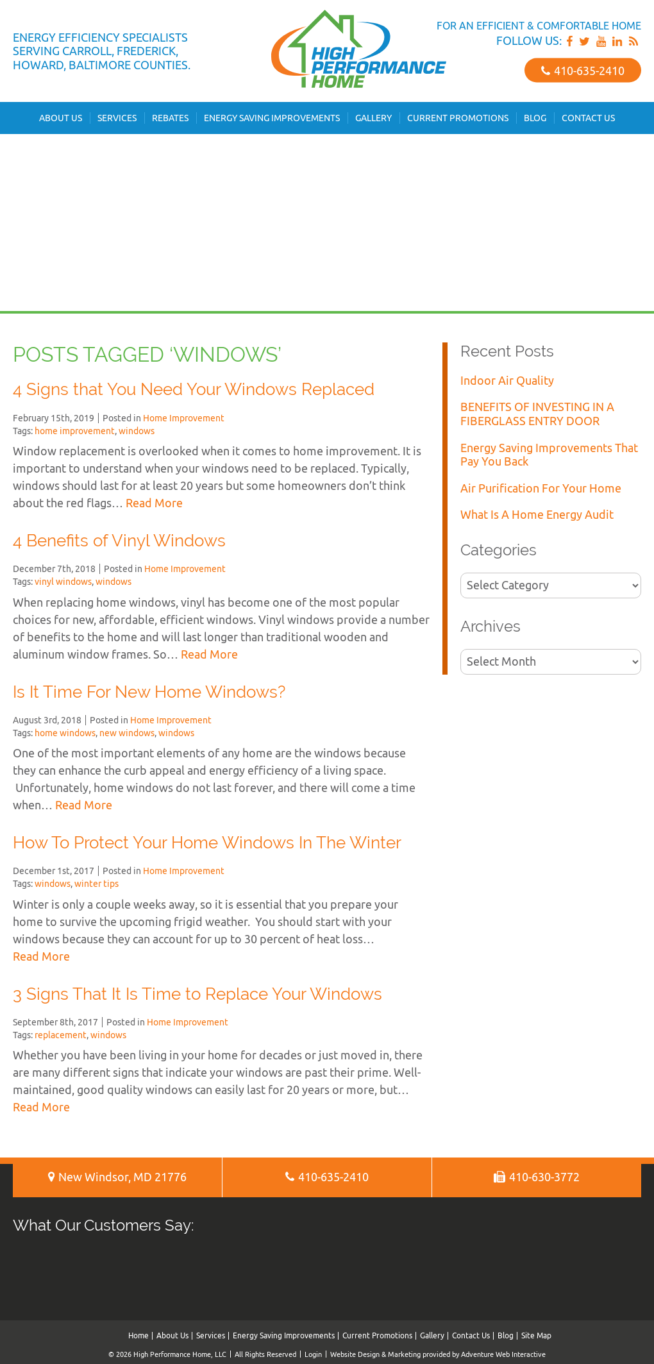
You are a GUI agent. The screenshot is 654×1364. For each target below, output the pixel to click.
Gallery (373, 118)
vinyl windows (63, 582)
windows (137, 431)
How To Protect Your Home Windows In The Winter (207, 842)
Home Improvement (183, 418)
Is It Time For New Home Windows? (149, 692)
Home (138, 1335)
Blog (535, 118)
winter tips (96, 884)
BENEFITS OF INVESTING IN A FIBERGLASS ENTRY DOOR (537, 414)
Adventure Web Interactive (503, 1354)
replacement (61, 1035)
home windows (65, 733)
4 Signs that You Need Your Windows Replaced (193, 389)
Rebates (170, 118)
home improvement (75, 431)
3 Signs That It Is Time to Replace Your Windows (197, 994)
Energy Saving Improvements (272, 118)
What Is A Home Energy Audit (537, 514)
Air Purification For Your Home (540, 488)
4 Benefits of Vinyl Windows (119, 540)
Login (313, 1354)
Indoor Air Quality (507, 380)
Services (117, 118)
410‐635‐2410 (583, 70)
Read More (154, 503)
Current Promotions (457, 118)
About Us (60, 118)
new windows (127, 733)
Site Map (536, 1335)
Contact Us (588, 118)
